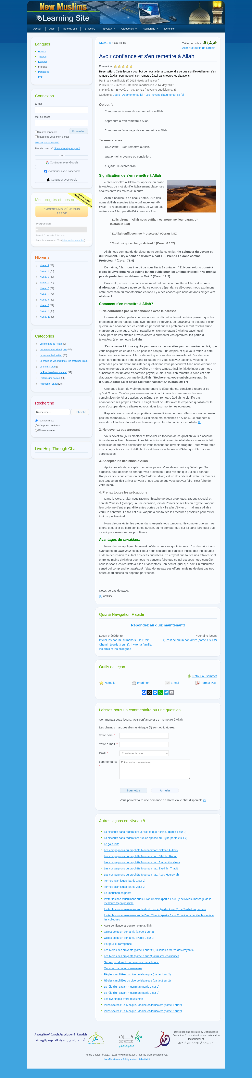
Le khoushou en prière (117, 892)
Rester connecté (46, 132)
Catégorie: (105, 94)
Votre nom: (107, 735)
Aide (52, 28)
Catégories (129, 28)
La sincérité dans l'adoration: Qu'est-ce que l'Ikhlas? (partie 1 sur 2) (145, 831)
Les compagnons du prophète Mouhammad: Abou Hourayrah (141, 874)
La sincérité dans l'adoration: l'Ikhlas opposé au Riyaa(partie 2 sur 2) (145, 838)
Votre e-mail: (108, 744)
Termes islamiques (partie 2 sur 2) (124, 886)
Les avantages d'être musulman (123, 998)
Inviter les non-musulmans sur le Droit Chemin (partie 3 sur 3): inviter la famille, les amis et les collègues (125, 644)
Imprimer (140, 682)
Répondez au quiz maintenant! (158, 625)
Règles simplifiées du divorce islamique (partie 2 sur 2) (137, 980)
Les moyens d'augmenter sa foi (164, 94)
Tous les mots (44, 420)
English (42, 51)
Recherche (150, 28)
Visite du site (69, 28)
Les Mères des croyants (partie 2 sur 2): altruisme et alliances (141, 956)
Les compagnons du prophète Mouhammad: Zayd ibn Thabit (141, 868)
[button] (36, 265)
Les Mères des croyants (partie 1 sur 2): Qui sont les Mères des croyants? (149, 950)
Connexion (78, 131)
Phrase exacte (45, 430)
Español (42, 61)
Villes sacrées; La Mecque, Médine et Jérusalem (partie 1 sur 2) (143, 1005)
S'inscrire (90, 28)
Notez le (107, 682)
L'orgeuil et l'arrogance (118, 943)
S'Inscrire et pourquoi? (67, 148)
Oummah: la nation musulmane (123, 968)
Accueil (37, 28)
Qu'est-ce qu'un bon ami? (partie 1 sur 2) (190, 640)
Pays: (103, 752)
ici (204, 800)
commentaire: (108, 764)
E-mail (38, 103)
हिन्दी (40, 77)
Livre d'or (169, 28)
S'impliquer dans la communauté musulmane (131, 962)
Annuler (165, 790)
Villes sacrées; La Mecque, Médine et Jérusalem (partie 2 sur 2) (143, 1011)
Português (43, 72)
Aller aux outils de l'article (198, 47)
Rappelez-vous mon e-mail (52, 136)
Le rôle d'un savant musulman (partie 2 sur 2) (131, 992)
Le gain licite (111, 844)
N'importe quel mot (47, 425)
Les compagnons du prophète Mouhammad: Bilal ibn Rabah (140, 856)
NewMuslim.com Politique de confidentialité (127, 1059)
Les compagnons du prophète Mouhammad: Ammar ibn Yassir (142, 862)
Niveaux (109, 28)
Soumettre (133, 790)
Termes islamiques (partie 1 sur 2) (124, 880)
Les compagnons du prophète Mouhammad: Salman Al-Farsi (141, 850)
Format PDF (206, 682)
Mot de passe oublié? (47, 142)
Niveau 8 (105, 43)
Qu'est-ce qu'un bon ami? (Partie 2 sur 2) (129, 937)
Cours (116, 94)
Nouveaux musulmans (64, 14)
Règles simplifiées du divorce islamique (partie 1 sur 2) (137, 974)
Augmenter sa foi (132, 94)
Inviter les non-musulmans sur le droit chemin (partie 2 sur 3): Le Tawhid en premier (155, 909)
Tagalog (42, 56)
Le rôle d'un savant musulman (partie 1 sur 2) (131, 986)
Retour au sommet (202, 676)
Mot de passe (42, 116)
